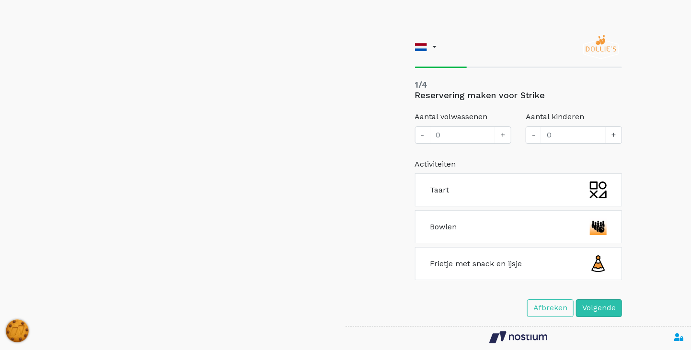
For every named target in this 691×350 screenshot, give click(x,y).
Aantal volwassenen (451, 116)
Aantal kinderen (555, 116)
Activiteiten (435, 164)
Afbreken (550, 307)
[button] (425, 47)
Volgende (599, 307)
